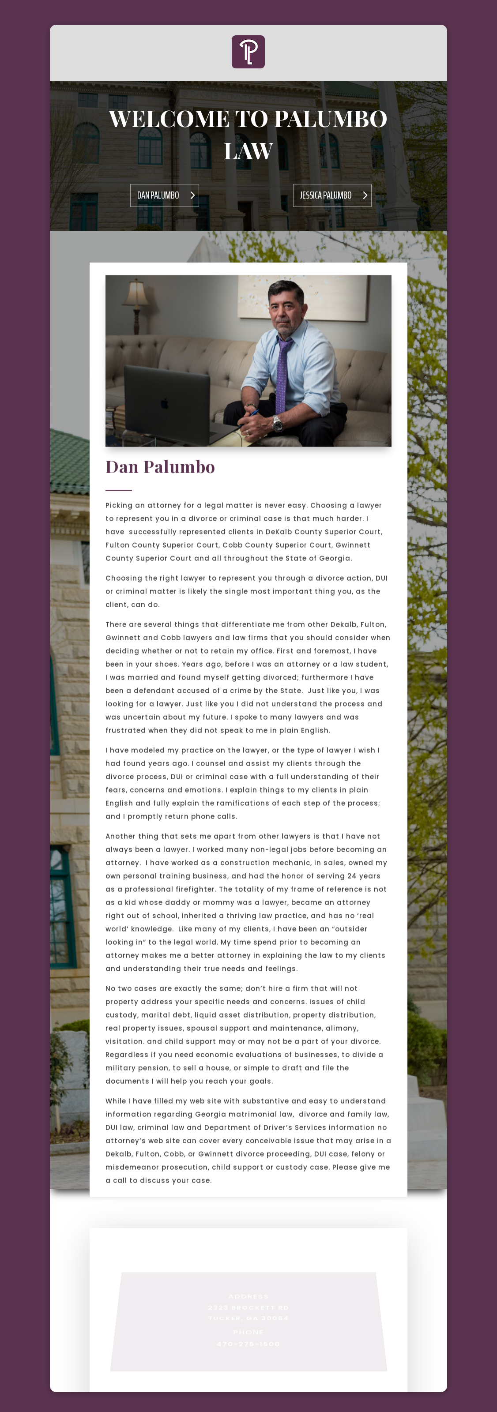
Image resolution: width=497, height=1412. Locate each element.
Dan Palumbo (158, 195)
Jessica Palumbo (326, 195)
